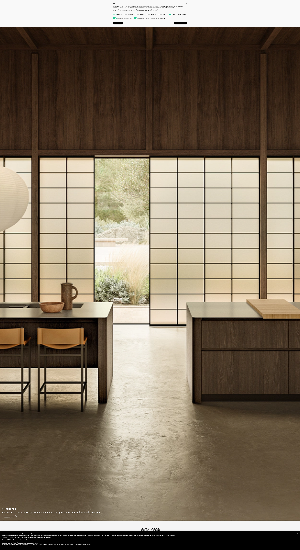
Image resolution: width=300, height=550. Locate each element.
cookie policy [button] (172, 7)
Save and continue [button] (180, 23)
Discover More (9, 517)
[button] (2, 263)
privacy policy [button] (158, 6)
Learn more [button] (117, 23)
